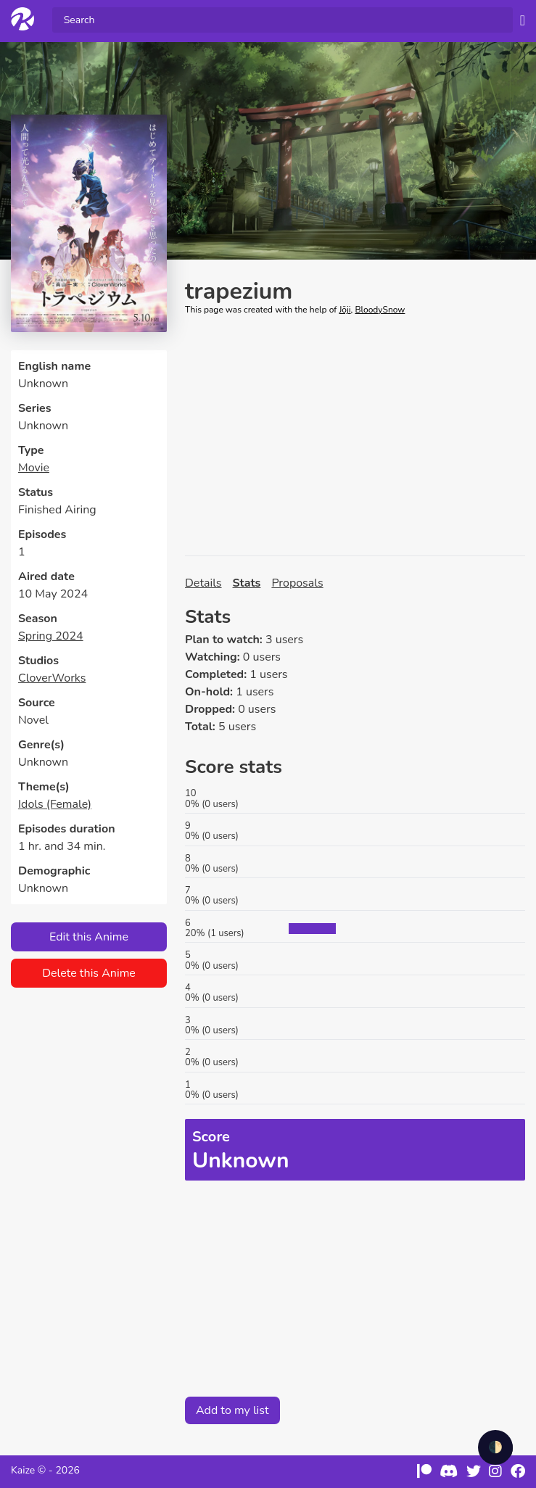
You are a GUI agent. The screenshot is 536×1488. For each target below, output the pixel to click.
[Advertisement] (355, 435)
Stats (247, 583)
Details (203, 583)
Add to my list (232, 1410)
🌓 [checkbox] (495, 1447)
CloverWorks (52, 678)
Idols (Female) (54, 804)
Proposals (297, 583)
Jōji (344, 309)
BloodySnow (380, 309)
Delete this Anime (89, 973)
